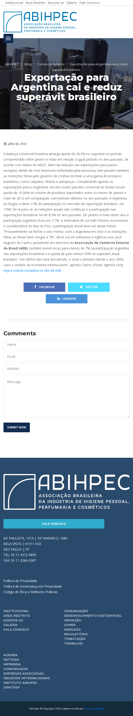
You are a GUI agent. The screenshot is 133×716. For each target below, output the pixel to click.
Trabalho (73, 643)
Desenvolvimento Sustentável (93, 615)
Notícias (11, 659)
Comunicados (15, 669)
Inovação (72, 620)
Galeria (10, 625)
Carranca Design (94, 708)
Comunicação (76, 611)
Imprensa (12, 664)
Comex (70, 625)
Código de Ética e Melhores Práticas (30, 592)
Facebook (44, 287)
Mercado (72, 629)
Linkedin (66, 299)
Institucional (16, 611)
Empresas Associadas (23, 673)
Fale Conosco (54, 524)
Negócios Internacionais (26, 678)
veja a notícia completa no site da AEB (32, 270)
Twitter (89, 287)
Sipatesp (11, 687)
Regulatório (76, 634)
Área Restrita (16, 615)
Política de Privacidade (20, 581)
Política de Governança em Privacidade (32, 586)
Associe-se (13, 620)
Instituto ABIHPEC (20, 683)
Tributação (75, 639)
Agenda (10, 655)
